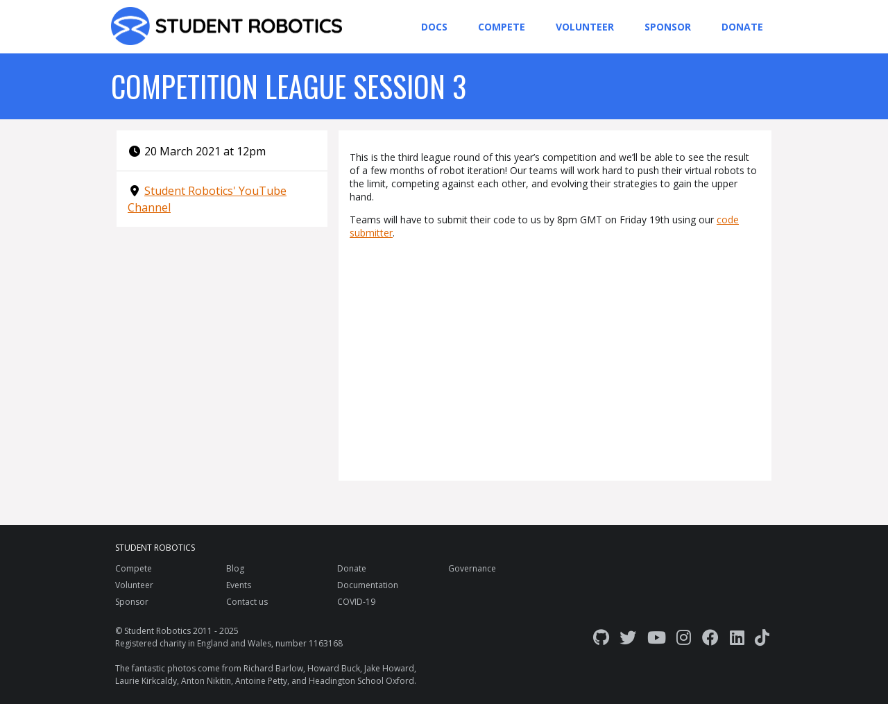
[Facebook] (710, 637)
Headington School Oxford (361, 681)
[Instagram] (683, 637)
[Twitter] (628, 637)
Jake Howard (389, 668)
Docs (434, 26)
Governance (472, 568)
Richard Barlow (273, 668)
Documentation (367, 585)
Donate (742, 26)
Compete (501, 26)
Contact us (247, 602)
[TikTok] (762, 637)
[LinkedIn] (737, 637)
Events (238, 585)
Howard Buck (333, 668)
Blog (235, 568)
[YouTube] (656, 637)
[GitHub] (601, 637)
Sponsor (667, 26)
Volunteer (585, 26)
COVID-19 (356, 602)
